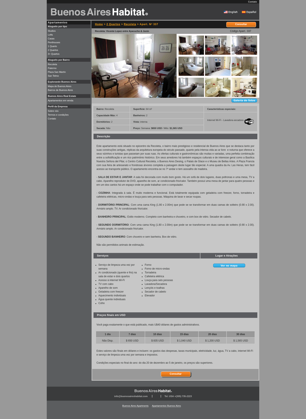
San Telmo (53, 76)
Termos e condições (58, 114)
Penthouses (54, 42)
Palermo (52, 68)
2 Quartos (113, 24)
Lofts (50, 34)
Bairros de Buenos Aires (60, 90)
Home (99, 24)
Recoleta (130, 24)
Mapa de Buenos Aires (59, 86)
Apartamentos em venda (60, 100)
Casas (51, 38)
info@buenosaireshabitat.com (130, 396)
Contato (252, 1)
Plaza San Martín (57, 72)
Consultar (241, 24)
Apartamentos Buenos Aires (166, 406)
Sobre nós (53, 111)
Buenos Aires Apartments (135, 406)
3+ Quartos (54, 54)
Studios (52, 31)
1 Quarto (52, 46)
